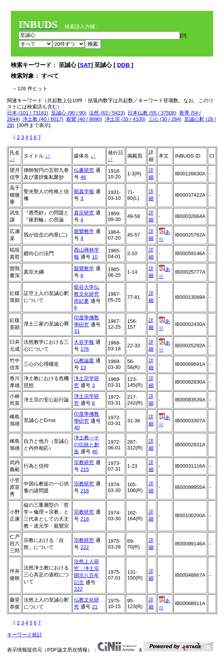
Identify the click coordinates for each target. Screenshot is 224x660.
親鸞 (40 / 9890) (84, 119)
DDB (124, 65)
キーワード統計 (24, 635)
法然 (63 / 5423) (107, 113)
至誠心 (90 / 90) (68, 113)
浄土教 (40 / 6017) (42, 119)
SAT (85, 65)
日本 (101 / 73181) (27, 113)
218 (84, 491)
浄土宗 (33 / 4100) (125, 119)
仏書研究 (84, 170)
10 (94, 257)
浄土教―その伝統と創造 (86, 444)
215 (84, 469)
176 (84, 349)
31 (76, 331)
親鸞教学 (84, 231)
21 (94, 607)
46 (83, 177)
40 (76, 427)
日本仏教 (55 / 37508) (152, 113)
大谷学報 (84, 342)
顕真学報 (84, 191)
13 (83, 367)
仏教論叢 (84, 360)
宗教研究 (84, 462)
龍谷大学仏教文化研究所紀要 (86, 294)
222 (84, 547)
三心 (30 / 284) (165, 119)
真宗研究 (84, 213)
